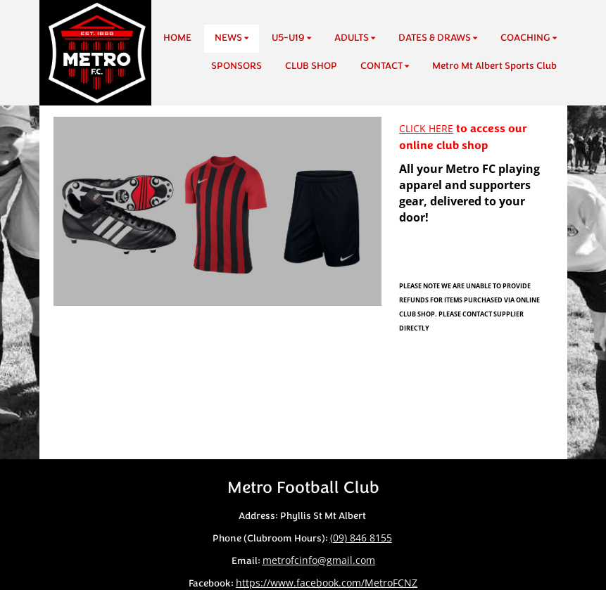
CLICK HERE (426, 128)
